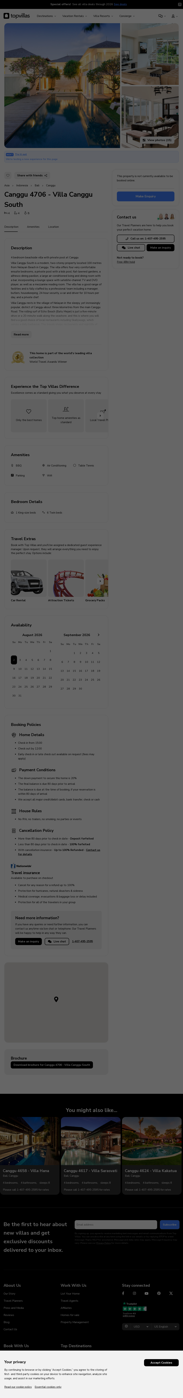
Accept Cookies (161, 1363)
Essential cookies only (48, 1387)
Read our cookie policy (18, 1387)
